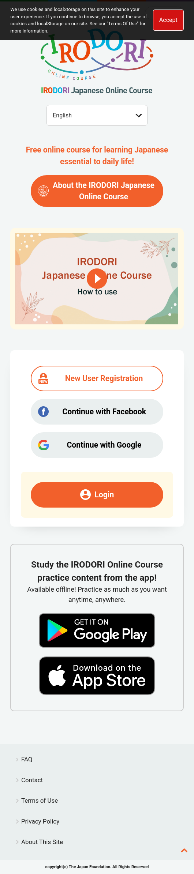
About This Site (42, 841)
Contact (32, 780)
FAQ (27, 759)
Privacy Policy (40, 821)
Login (97, 494)
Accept (168, 19)
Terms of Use (39, 800)
